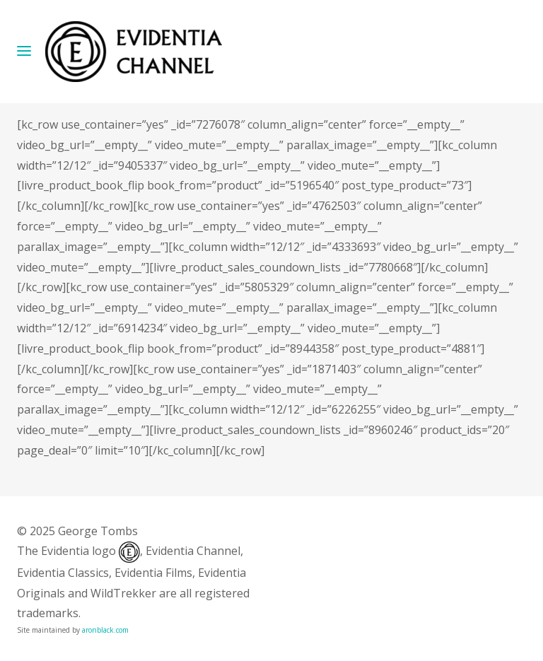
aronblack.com (105, 630)
